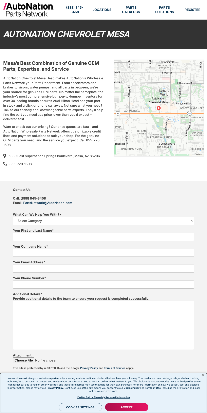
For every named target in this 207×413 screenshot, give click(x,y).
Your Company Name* (30, 246)
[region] (159, 108)
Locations (102, 10)
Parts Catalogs (131, 9)
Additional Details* (27, 294)
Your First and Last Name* (33, 230)
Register (193, 10)
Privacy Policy (89, 368)
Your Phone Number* (29, 278)
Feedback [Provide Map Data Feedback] (198, 154)
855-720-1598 (21, 164)
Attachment (22, 355)
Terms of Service (115, 368)
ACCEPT (126, 407)
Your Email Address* (29, 262)
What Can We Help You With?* (37, 214)
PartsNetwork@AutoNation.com (47, 203)
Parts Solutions (164, 9)
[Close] (203, 375)
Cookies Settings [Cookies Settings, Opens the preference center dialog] (80, 407)
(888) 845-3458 (74, 9)
